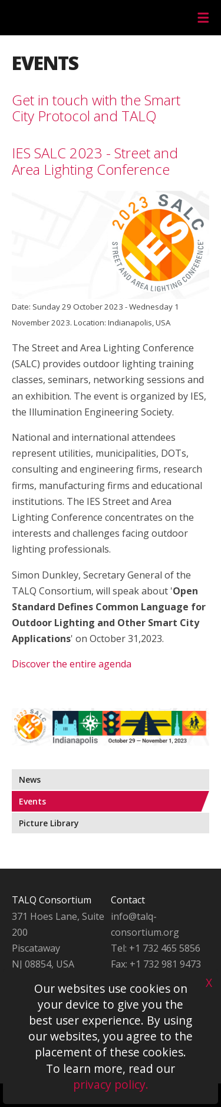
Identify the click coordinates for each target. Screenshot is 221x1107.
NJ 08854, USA (43, 964)
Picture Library (49, 823)
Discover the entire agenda (71, 663)
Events (32, 801)
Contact (128, 899)
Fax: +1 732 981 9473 (156, 964)
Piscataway (36, 948)
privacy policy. (111, 1084)
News (30, 779)
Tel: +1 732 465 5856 (155, 948)
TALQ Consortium (51, 899)
